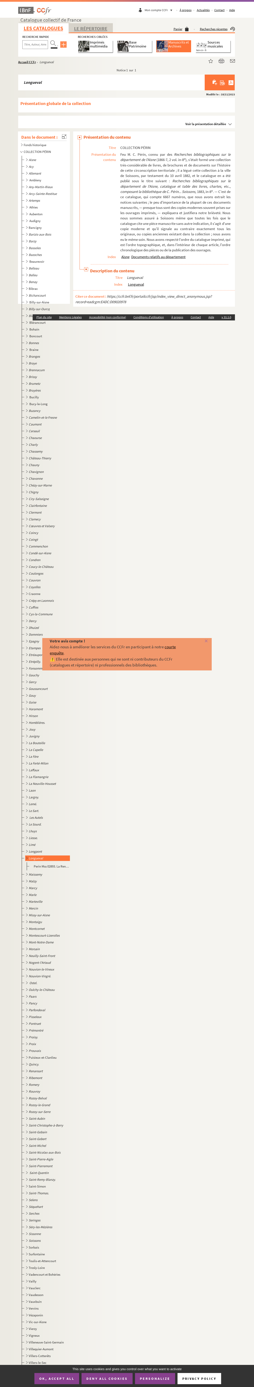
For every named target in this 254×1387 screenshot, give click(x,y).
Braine (34, 350)
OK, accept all (56, 1378)
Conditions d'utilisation (148, 317)
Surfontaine (37, 1254)
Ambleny (36, 180)
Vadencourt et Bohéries (44, 1274)
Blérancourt (38, 322)
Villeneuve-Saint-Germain (46, 1342)
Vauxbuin (35, 1302)
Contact (219, 10)
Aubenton (36, 214)
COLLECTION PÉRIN (37, 152)
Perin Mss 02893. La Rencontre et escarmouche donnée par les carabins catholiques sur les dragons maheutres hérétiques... (51, 866)
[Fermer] (200, 641)
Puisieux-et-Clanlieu (43, 1057)
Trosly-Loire (37, 1268)
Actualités (203, 10)
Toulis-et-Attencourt (42, 1261)
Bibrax (33, 289)
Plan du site (44, 317)
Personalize (155, 1378)
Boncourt (36, 336)
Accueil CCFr (27, 62)
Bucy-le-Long (39, 404)
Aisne (125, 256)
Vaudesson (36, 1295)
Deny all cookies (107, 1378)
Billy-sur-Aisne (39, 302)
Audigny (35, 221)
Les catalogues (43, 28)
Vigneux (34, 1335)
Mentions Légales (70, 317)
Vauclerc (35, 1288)
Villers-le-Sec (37, 1363)
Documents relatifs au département (158, 256)
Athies (34, 207)
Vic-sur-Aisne (37, 1322)
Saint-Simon (37, 1186)
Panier (181, 29)
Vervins (34, 1308)
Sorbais (34, 1247)
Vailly (32, 1281)
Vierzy (33, 1329)
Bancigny (35, 228)
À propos (186, 10)
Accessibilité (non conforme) (107, 317)
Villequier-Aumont (41, 1349)
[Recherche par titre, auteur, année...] (35, 44)
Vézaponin (36, 1315)
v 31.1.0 (226, 317)
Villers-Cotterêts (40, 1356)
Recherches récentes (217, 29)
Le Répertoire (90, 28)
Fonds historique (35, 145)
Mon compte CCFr (159, 10)
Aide (232, 10)
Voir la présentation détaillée (205, 124)
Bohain (35, 329)
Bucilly (34, 397)
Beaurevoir (37, 261)
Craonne (34, 594)
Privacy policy (199, 1379)
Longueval (136, 284)
